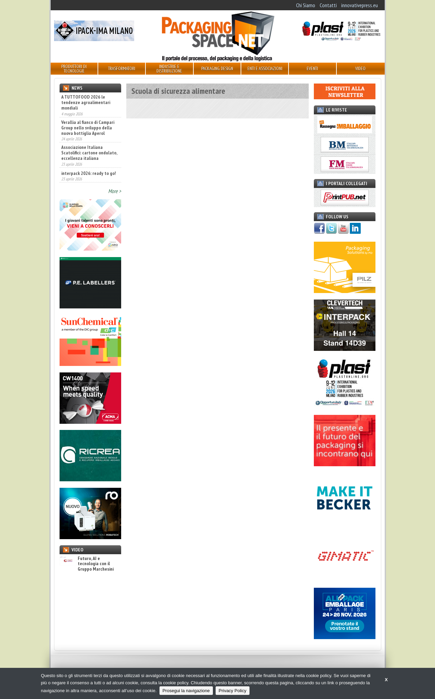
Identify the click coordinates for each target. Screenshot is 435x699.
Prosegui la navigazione (186, 690)
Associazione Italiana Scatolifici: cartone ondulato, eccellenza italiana (89, 152)
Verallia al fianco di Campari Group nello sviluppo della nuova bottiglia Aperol (87, 127)
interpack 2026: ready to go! (88, 173)
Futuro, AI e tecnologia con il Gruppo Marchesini (87, 564)
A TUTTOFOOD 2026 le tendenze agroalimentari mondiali (85, 102)
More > (114, 191)
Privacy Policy (232, 690)
